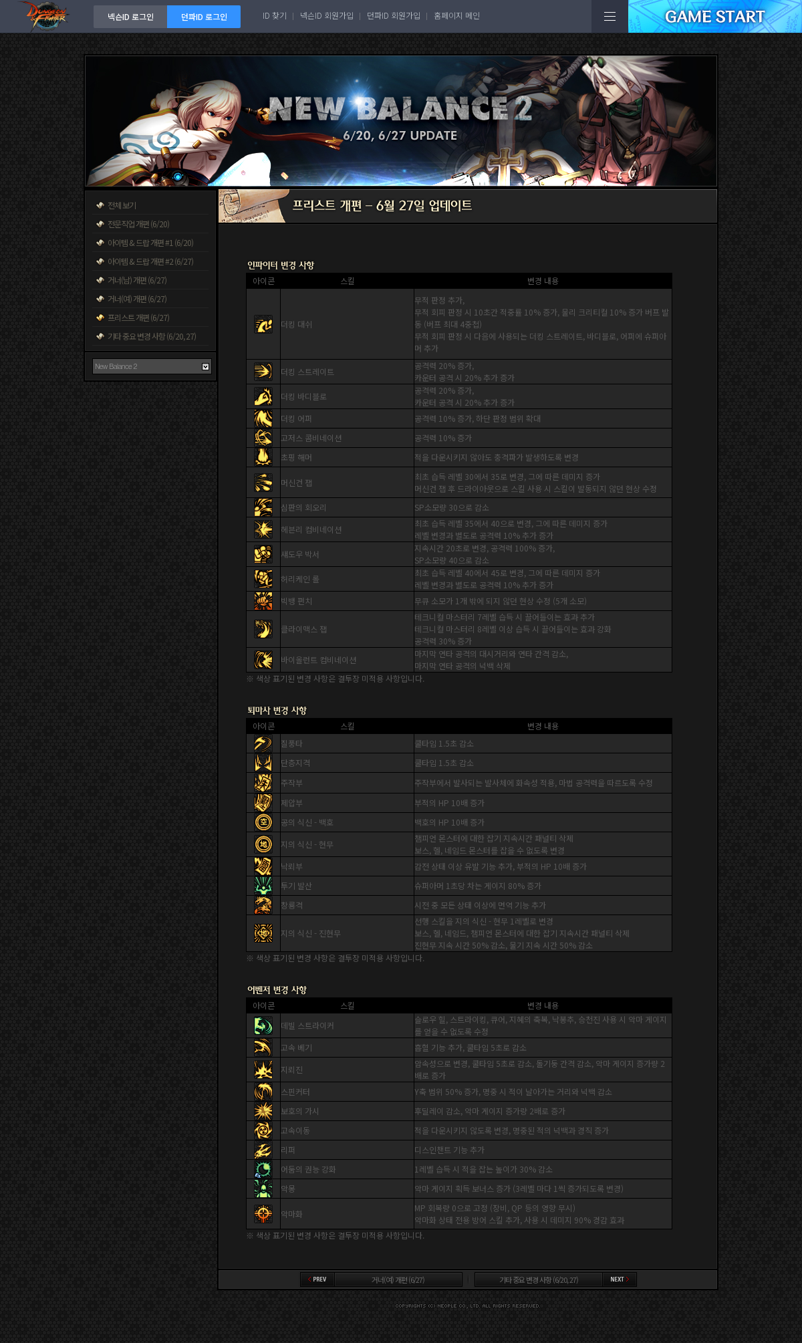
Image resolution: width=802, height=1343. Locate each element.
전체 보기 (122, 205)
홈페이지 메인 (457, 15)
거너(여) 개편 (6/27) (137, 298)
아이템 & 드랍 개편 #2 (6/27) (150, 261)
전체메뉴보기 (609, 16)
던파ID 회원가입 (393, 15)
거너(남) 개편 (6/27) (137, 279)
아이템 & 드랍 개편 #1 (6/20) (150, 242)
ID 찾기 (275, 15)
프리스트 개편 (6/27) (138, 317)
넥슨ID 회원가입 (327, 15)
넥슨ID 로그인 (131, 16)
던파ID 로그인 (204, 16)
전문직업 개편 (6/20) (138, 223)
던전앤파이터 (47, 16)
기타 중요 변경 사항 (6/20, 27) (152, 336)
